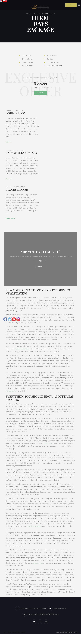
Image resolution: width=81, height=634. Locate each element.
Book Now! (71, 5)
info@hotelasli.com (60, 609)
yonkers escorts (11, 391)
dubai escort (47, 443)
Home (4, 632)
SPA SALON (8, 179)
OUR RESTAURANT (10, 218)
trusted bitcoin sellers (33, 526)
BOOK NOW (40, 93)
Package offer (15, 632)
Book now (40, 266)
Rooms (9, 632)
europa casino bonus (22, 349)
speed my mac (38, 563)
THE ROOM (8, 142)
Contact (23, 632)
